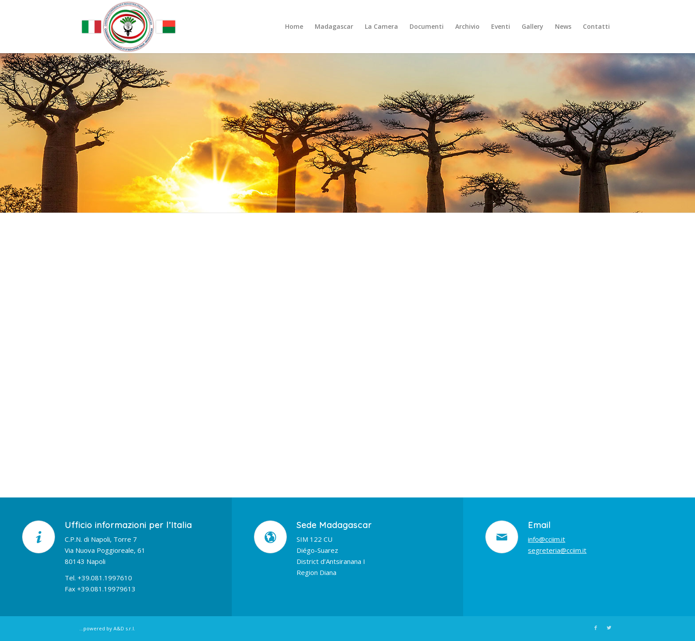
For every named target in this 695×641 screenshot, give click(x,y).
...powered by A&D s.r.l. (107, 628)
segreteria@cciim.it (557, 550)
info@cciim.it (546, 539)
